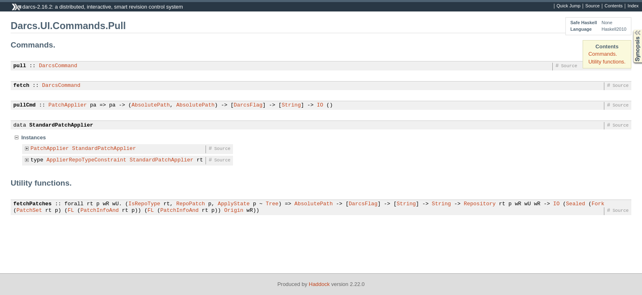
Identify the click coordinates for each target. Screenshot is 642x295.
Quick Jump (568, 6)
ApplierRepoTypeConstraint (87, 160)
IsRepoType (144, 204)
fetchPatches (33, 204)
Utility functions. (607, 62)
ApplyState (234, 204)
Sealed (575, 204)
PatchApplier (67, 105)
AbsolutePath (150, 105)
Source (592, 6)
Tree (272, 204)
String (291, 105)
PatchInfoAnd (99, 210)
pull (20, 66)
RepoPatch (190, 204)
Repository (480, 204)
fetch (21, 85)
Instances (33, 137)
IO (320, 105)
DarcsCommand (58, 66)
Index (633, 6)
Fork (598, 204)
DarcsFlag (248, 105)
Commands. (602, 54)
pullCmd (25, 105)
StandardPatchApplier (61, 125)
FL (71, 210)
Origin (233, 210)
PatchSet (29, 210)
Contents (614, 6)
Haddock (319, 284)
